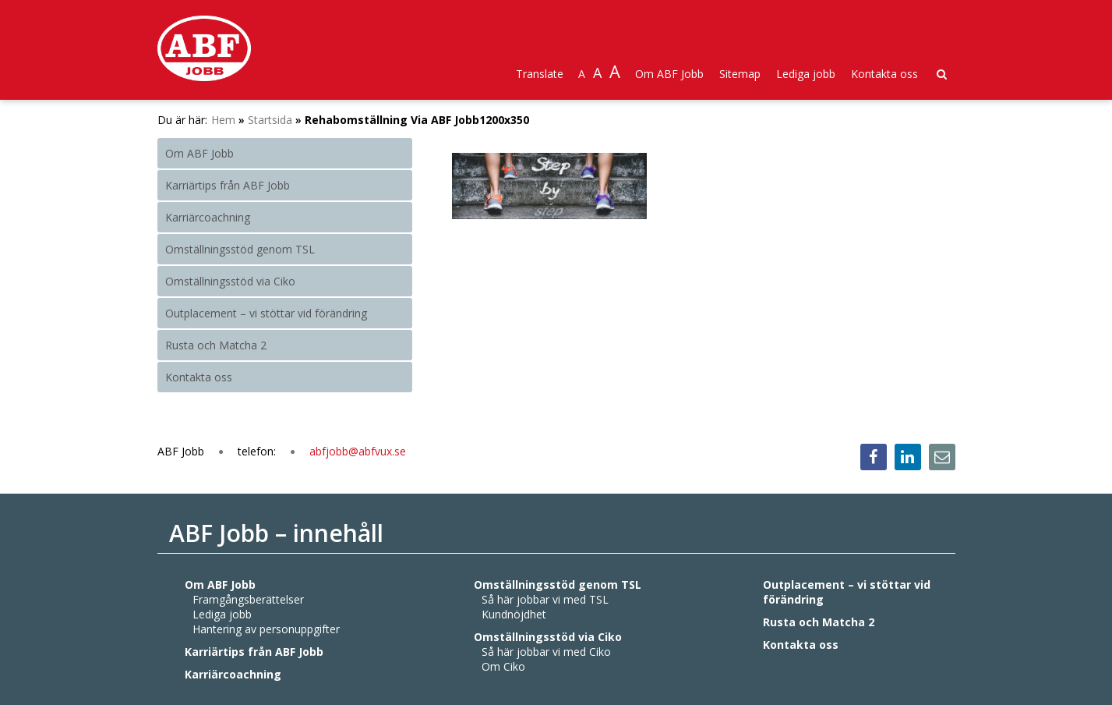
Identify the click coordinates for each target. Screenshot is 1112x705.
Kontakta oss (884, 73)
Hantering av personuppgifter (266, 629)
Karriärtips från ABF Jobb (227, 185)
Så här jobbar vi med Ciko (546, 651)
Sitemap (740, 73)
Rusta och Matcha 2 (216, 345)
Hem (223, 119)
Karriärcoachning (207, 217)
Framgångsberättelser (248, 599)
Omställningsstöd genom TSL (240, 249)
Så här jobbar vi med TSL (545, 599)
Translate (539, 73)
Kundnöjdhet (514, 614)
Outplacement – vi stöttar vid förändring (266, 313)
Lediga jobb (805, 73)
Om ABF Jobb (669, 73)
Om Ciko (503, 666)
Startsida (270, 119)
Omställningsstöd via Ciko (230, 281)
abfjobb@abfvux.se (357, 451)
